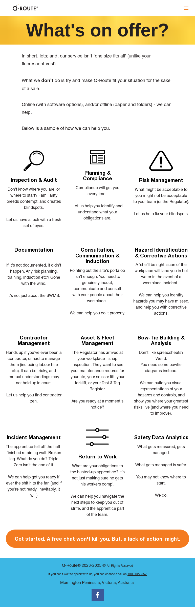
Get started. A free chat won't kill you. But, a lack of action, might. (97, 539)
